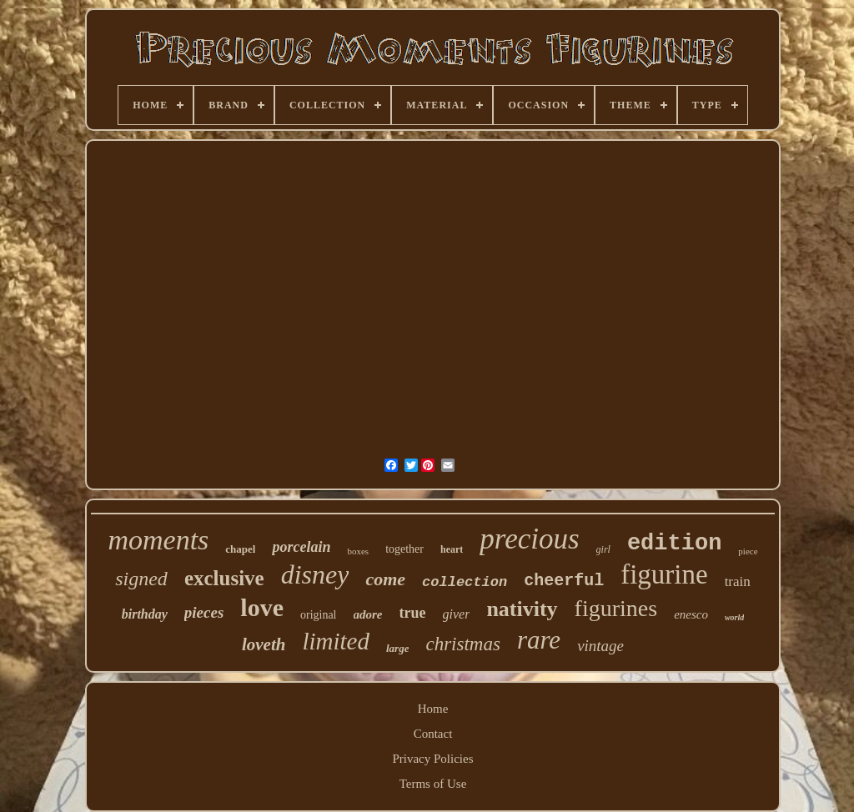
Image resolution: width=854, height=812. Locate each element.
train (738, 581)
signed (141, 578)
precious (529, 539)
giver (456, 614)
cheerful (564, 580)
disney (315, 574)
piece (747, 551)
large (397, 648)
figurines (616, 608)
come (385, 579)
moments (158, 539)
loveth (264, 644)
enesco (691, 614)
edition (674, 543)
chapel (240, 549)
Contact (433, 733)
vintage (600, 645)
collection (464, 582)
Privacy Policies (432, 758)
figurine (663, 574)
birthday (145, 614)
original (318, 615)
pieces (204, 612)
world (734, 617)
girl (603, 549)
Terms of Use (433, 783)
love (262, 607)
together (404, 549)
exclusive (224, 578)
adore (368, 614)
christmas (462, 644)
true (412, 612)
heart (451, 549)
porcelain (301, 547)
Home (433, 708)
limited (335, 641)
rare (538, 639)
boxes (358, 551)
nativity (521, 609)
